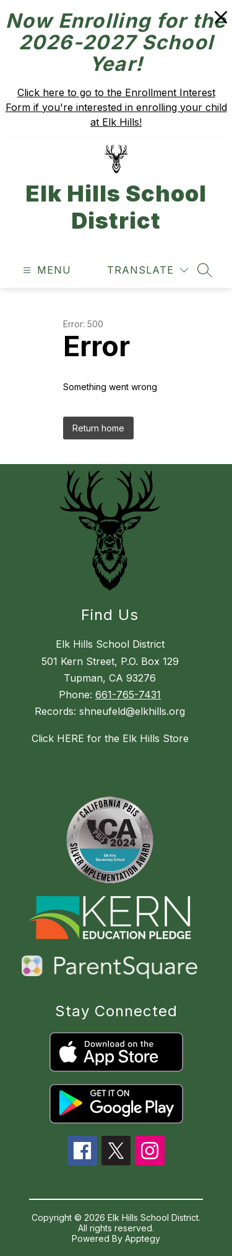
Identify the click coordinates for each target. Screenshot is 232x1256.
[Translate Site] (147, 270)
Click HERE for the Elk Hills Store (110, 738)
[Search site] (204, 270)
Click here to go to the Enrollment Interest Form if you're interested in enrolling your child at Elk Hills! (116, 107)
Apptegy (142, 1238)
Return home (98, 428)
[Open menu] (45, 270)
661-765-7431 (128, 694)
